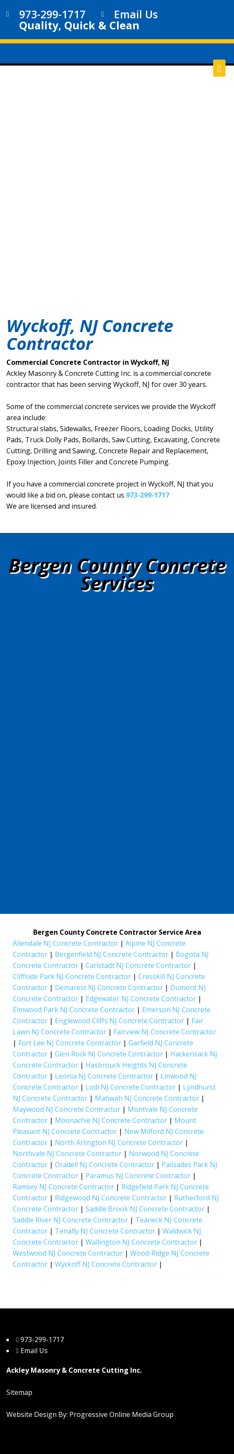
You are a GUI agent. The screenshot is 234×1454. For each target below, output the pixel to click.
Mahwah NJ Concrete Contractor (147, 1098)
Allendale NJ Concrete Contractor (65, 943)
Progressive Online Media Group (121, 1414)
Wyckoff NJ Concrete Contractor (106, 1264)
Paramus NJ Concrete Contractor (138, 1175)
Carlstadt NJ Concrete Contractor (138, 965)
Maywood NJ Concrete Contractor (66, 1109)
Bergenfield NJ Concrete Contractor (111, 954)
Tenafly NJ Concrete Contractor (105, 1231)
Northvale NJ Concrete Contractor (67, 1153)
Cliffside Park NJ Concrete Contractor (72, 976)
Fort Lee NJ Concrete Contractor (69, 1043)
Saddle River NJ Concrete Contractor (70, 1220)
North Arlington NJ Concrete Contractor (119, 1142)
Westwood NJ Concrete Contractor (68, 1253)
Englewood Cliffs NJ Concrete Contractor (119, 1020)
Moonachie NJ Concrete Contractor (111, 1120)
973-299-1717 (52, 14)
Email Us (136, 14)
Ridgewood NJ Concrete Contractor (111, 1197)
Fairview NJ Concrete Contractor (165, 1031)
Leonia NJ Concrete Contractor (104, 1076)
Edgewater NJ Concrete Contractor (141, 998)
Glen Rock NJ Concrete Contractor (109, 1054)
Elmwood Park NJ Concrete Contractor (74, 1009)
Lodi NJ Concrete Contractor (131, 1087)
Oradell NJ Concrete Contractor (104, 1164)
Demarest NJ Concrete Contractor (109, 987)
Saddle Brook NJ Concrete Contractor (145, 1209)
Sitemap (19, 1392)
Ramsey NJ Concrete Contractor (63, 1186)
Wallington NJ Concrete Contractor (141, 1242)
